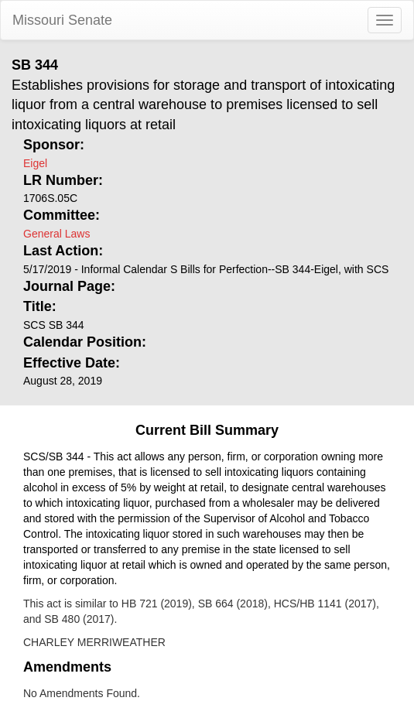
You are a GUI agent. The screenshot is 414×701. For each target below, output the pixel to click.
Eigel (35, 163)
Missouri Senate (62, 20)
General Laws (56, 233)
